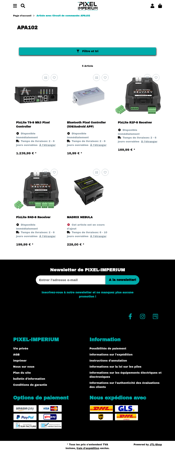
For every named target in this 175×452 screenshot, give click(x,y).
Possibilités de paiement (107, 348)
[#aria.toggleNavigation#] (15, 6)
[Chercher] (23, 6)
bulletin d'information (29, 378)
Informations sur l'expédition (111, 354)
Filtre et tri (87, 51)
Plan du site (22, 372)
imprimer (19, 360)
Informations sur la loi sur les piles (115, 366)
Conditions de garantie (30, 384)
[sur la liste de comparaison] (45, 77)
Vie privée (20, 348)
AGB (16, 354)
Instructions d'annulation (108, 360)
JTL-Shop (156, 444)
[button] (152, 6)
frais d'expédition (88, 448)
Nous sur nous (23, 366)
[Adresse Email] (71, 280)
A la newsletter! (122, 279)
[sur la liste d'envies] (54, 77)
